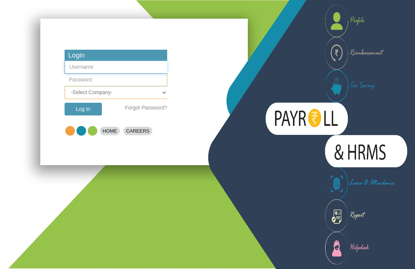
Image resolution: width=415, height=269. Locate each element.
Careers (138, 131)
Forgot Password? (146, 108)
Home (110, 131)
